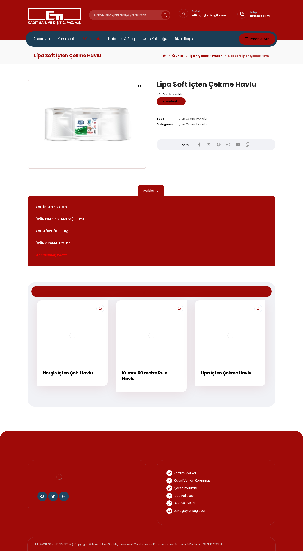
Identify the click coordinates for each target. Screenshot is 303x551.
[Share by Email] (238, 144)
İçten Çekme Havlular (192, 119)
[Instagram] (64, 496)
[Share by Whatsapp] (228, 144)
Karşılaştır (171, 101)
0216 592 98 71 (180, 503)
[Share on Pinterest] (218, 144)
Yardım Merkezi (181, 473)
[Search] (163, 15)
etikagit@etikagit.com (186, 511)
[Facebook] (42, 496)
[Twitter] (53, 496)
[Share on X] (209, 144)
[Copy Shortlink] (247, 144)
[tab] (151, 190)
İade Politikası (180, 495)
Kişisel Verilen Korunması (188, 480)
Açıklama (151, 190)
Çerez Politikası (181, 488)
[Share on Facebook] (199, 144)
